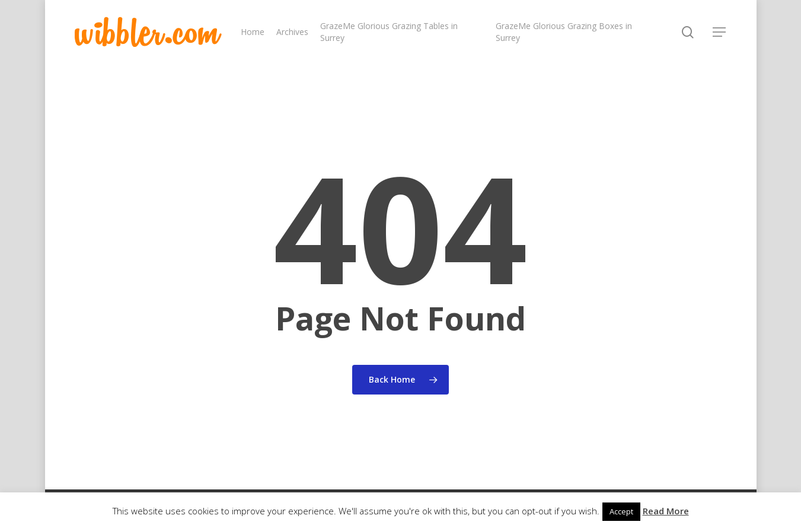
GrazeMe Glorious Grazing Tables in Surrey (389, 31)
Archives (292, 31)
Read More (666, 511)
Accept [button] (621, 511)
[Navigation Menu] (720, 32)
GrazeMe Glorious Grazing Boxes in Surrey (564, 31)
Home (252, 31)
